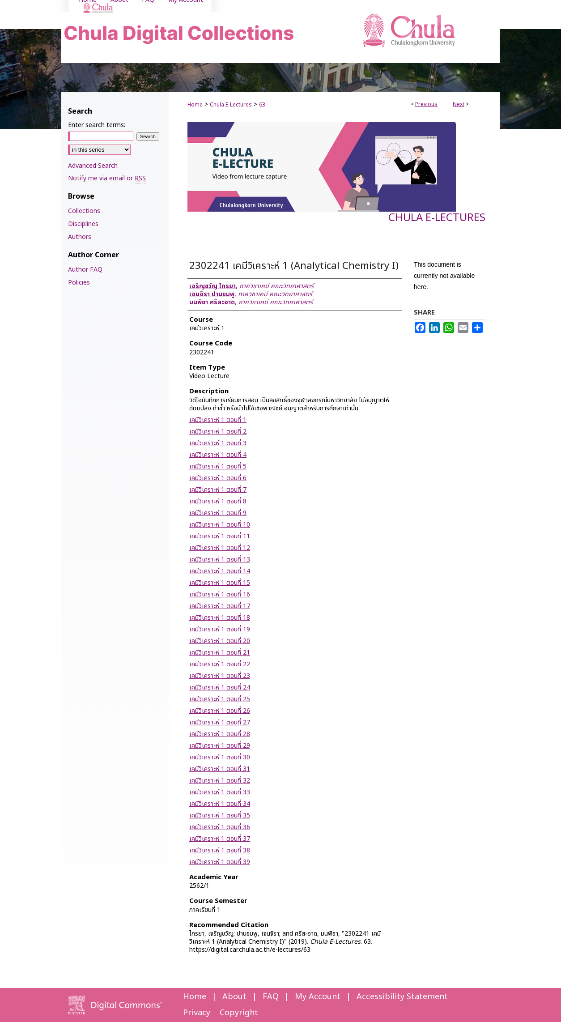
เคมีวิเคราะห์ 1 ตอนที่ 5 (217, 466)
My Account (317, 997)
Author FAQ (85, 269)
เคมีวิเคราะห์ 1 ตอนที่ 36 (219, 827)
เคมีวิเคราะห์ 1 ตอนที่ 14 (219, 571)
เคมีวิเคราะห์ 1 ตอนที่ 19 (219, 629)
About (234, 997)
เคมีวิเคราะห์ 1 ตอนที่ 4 (217, 455)
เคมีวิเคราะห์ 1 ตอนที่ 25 (219, 699)
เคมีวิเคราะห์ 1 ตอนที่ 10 (219, 524)
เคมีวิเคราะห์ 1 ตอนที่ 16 (219, 594)
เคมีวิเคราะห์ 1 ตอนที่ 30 (219, 757)
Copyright (239, 1013)
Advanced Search (93, 165)
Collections (84, 211)
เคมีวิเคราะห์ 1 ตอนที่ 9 (217, 513)
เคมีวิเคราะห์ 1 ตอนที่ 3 (217, 443)
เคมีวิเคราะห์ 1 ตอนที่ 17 (219, 606)
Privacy (196, 1013)
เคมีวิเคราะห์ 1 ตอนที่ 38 (219, 850)
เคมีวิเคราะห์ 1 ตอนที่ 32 (219, 780)
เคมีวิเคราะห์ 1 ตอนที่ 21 (219, 652)
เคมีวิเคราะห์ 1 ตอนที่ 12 (219, 548)
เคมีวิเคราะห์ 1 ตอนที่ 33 (219, 792)
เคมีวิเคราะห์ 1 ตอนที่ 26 (219, 710)
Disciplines (83, 224)
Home (195, 105)
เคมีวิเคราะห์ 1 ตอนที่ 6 (217, 478)
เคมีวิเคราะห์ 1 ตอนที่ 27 (219, 722)
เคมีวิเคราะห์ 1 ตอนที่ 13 (219, 559)
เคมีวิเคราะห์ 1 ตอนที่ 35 (219, 815)
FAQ (271, 997)
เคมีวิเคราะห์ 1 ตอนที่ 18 (219, 617)
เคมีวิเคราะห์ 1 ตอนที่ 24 (219, 687)
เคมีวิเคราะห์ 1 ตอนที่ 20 (219, 641)
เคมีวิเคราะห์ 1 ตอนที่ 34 (219, 804)
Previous (426, 104)
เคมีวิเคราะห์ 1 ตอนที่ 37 (219, 838)
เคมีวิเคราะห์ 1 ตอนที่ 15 (219, 583)
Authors (79, 237)
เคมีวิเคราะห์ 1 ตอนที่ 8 (217, 501)
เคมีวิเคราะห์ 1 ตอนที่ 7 (217, 489)
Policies (79, 282)
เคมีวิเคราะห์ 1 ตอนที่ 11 (219, 536)
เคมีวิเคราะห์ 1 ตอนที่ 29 (219, 745)
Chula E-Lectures (231, 105)
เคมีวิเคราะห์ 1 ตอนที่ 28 (219, 734)
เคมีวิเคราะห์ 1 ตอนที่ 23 (219, 676)
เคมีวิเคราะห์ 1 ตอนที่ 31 (219, 769)
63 (262, 105)
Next (458, 104)
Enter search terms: (96, 125)
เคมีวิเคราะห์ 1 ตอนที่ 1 (217, 420)
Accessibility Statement (402, 997)
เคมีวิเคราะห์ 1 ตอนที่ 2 (217, 431)
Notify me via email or (107, 178)
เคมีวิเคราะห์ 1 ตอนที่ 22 (219, 664)
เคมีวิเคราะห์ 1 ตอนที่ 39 (219, 862)
